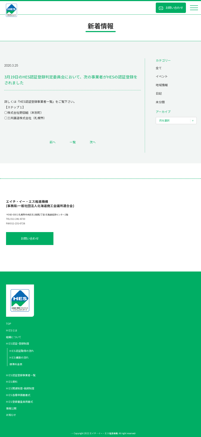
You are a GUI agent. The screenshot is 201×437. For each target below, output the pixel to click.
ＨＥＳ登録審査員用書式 (19, 401)
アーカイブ (163, 111)
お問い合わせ (174, 7)
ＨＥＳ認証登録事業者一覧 (21, 375)
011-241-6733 (18, 218)
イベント (162, 76)
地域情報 (162, 85)
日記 (159, 93)
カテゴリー (163, 60)
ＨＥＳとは (11, 330)
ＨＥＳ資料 (11, 381)
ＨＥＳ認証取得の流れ (21, 351)
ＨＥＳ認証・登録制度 (17, 343)
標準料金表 (15, 364)
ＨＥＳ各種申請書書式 (18, 395)
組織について (13, 337)
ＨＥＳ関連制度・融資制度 (20, 388)
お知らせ (11, 415)
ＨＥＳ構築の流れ (19, 357)
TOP (8, 323)
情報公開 (11, 408)
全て (159, 68)
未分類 (160, 102)
